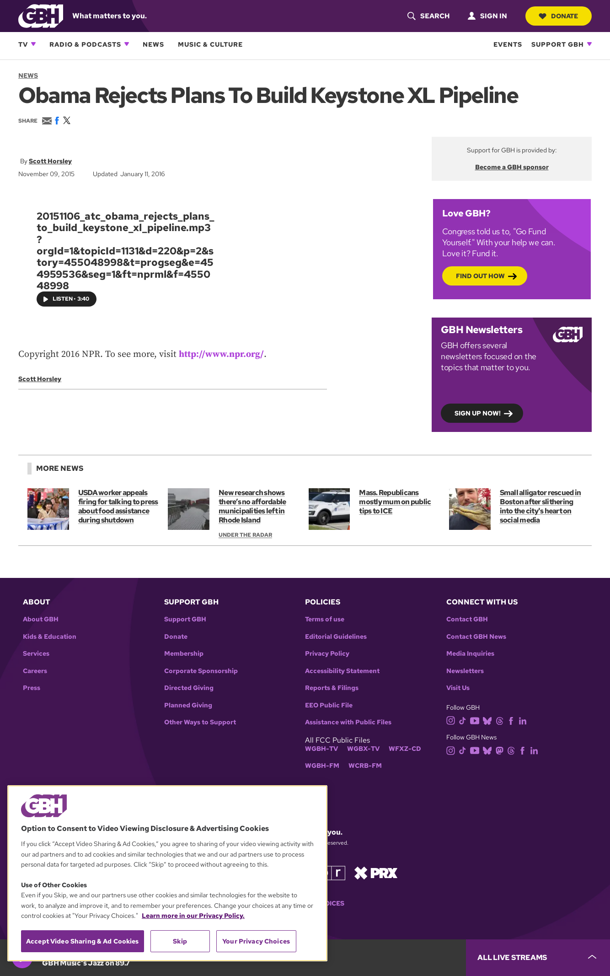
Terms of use (324, 619)
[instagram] (452, 720)
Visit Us (458, 688)
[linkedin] (524, 720)
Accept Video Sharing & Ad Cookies (82, 941)
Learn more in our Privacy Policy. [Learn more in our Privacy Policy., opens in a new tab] (193, 915)
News (153, 44)
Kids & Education (49, 637)
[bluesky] (489, 720)
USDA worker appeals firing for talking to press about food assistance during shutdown (118, 506)
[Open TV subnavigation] (33, 44)
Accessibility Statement (342, 671)
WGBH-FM (322, 766)
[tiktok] (464, 720)
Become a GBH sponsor (512, 167)
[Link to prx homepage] (375, 872)
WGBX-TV (363, 749)
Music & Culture (210, 44)
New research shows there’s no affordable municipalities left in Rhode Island (252, 506)
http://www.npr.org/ (221, 354)
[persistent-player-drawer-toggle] (538, 957)
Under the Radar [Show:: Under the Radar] (245, 535)
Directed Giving (189, 688)
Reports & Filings (332, 688)
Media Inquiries (470, 654)
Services (36, 654)
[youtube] (476, 720)
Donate (558, 16)
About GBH (41, 619)
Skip (180, 941)
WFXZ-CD (405, 749)
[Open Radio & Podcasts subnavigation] (126, 44)
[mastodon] (501, 750)
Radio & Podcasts (85, 44)
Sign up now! (478, 413)
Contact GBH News (476, 637)
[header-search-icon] (428, 16)
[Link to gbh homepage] (40, 15)
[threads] (501, 720)
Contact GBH (467, 619)
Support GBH (557, 44)
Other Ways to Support (200, 722)
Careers (35, 671)
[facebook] (513, 720)
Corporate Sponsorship (201, 671)
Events (507, 44)
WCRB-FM (365, 766)
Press (31, 688)
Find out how (480, 275)
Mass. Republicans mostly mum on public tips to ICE (395, 502)
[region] (167, 873)
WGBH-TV (321, 749)
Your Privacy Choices (256, 941)
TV (23, 44)
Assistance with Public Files (348, 722)
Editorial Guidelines (336, 637)
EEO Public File (329, 705)
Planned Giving (188, 705)
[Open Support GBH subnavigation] (589, 44)
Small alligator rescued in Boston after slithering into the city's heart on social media (540, 506)
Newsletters (465, 671)
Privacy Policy (327, 654)
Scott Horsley (50, 161)
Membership (183, 654)
